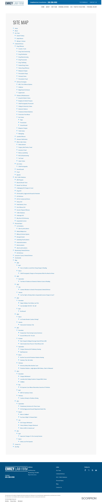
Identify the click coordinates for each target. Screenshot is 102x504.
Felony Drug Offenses (23, 68)
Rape (21, 120)
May (19, 384)
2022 (18, 298)
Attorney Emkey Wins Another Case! (29, 365)
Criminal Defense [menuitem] (63, 7)
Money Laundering (23, 153)
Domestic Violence (23, 109)
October (20, 338)
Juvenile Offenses (21, 136)
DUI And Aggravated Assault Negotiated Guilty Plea (33, 409)
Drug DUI (19, 191)
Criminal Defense (19, 43)
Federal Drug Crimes (23, 65)
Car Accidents (20, 226)
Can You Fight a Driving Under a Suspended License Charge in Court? (37, 295)
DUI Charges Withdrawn (26, 422)
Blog (16, 260)
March (19, 271)
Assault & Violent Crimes (24, 98)
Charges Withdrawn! (25, 376)
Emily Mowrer (20, 38)
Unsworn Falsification (22, 139)
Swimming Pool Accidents (23, 239)
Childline (22, 382)
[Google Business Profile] (96, 470)
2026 (18, 263)
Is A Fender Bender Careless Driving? (29, 319)
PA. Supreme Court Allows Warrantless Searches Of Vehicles (35, 387)
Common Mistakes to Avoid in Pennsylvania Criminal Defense (35, 289)
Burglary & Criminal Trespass (25, 101)
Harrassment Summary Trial (27, 325)
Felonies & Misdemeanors (23, 95)
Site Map (17, 447)
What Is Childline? (24, 414)
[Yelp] (92, 470)
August (20, 412)
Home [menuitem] (42, 7)
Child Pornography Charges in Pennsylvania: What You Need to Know (37, 273)
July (19, 287)
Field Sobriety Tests (22, 204)
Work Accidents (20, 245)
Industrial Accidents (22, 242)
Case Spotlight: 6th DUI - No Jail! (28, 306)
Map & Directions (32, 474)
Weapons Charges (22, 128)
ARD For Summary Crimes (26, 393)
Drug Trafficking (22, 62)
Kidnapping (21, 133)
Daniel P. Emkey (20, 35)
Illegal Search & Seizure (24, 90)
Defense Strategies (22, 82)
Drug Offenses (20, 46)
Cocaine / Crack (22, 49)
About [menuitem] (48, 7)
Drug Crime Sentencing (24, 51)
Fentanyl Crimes (22, 76)
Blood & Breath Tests (22, 182)
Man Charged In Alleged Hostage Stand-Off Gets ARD (33, 341)
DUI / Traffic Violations (20, 177)
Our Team (17, 33)
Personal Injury (18, 223)
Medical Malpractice (21, 231)
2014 (18, 371)
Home (16, 28)
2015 (18, 328)
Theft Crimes (21, 131)
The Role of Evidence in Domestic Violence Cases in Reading (35, 281)
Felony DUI (19, 202)
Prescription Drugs (23, 73)
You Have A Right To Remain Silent (28, 417)
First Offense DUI (21, 207)
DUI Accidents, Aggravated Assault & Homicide (28, 193)
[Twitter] (89, 470)
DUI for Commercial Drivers (23, 199)
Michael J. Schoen (21, 41)
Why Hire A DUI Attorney (23, 218)
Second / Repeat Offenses (23, 210)
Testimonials (84, 2)
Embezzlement (22, 144)
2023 (18, 284)
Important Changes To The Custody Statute (31, 436)
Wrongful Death (21, 237)
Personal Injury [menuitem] (92, 7)
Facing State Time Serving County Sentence (31, 333)
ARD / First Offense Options (25, 84)
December (21, 300)
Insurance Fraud (22, 150)
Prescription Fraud (23, 79)
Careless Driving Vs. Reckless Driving (29, 398)
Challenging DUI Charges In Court (25, 188)
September (21, 279)
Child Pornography (23, 166)
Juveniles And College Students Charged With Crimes (33, 379)
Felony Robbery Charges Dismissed (29, 425)
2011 (18, 431)
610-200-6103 (52, 2)
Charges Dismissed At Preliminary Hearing (30, 349)
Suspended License (21, 221)
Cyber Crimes (21, 161)
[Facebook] (85, 470)
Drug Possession (22, 60)
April (19, 265)
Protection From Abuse (24, 114)
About (16, 31)
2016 (18, 314)
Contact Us (93, 2)
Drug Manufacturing (23, 57)
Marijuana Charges (22, 71)
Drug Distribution (22, 54)
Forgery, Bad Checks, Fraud (25, 147)
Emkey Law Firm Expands (26, 441)
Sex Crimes (21, 117)
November (21, 374)
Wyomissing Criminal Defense (22, 250)
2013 (18, 401)
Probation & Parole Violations (25, 112)
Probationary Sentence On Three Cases (30, 406)
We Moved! (23, 311)
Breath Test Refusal (22, 185)
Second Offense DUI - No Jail (27, 335)
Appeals (19, 175)
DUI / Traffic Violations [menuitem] (77, 7)
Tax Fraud (20, 158)
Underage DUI (20, 215)
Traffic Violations (21, 213)
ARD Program (20, 180)
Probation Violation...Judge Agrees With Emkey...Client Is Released (36, 368)
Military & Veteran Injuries (23, 234)
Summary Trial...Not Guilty (26, 360)
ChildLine (20, 87)
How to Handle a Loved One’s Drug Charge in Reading (33, 268)
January (20, 292)
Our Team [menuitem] (54, 7)
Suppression (21, 92)
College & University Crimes (25, 106)
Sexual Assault (23, 125)
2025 (18, 276)
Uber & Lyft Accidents (23, 228)
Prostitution (23, 122)
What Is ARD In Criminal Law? (27, 428)
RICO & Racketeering (23, 155)
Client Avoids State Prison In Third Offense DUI (32, 344)
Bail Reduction (23, 352)
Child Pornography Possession (26, 103)
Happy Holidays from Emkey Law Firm (29, 303)
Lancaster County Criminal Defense (24, 255)
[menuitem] (7, 501)
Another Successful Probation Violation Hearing (32, 357)
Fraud (18, 172)
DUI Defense (20, 196)
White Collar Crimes (21, 142)
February (20, 363)
